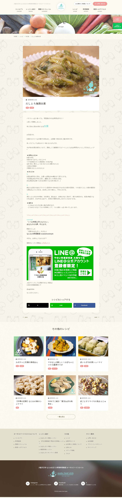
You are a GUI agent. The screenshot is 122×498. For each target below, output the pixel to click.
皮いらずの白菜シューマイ (91, 362)
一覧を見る (61, 417)
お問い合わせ (101, 3)
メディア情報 (70, 451)
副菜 (21, 366)
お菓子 (87, 407)
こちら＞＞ (45, 243)
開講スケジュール (44, 9)
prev (26, 317)
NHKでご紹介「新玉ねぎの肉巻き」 (60, 402)
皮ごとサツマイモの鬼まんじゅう (93, 402)
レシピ (75, 9)
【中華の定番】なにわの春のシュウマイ (29, 402)
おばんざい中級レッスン (48, 447)
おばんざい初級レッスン (48, 439)
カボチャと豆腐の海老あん (27, 362)
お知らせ (69, 448)
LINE (61, 305)
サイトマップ (92, 448)
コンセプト (19, 9)
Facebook (84, 305)
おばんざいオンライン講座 (49, 453)
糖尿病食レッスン (46, 450)
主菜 (28, 36)
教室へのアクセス (100, 9)
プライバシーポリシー (95, 445)
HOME (15, 36)
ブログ (68, 454)
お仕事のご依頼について (82, 3)
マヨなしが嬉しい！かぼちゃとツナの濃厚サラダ (61, 363)
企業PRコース (70, 442)
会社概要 (91, 442)
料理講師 (86, 9)
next (95, 317)
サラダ (55, 368)
